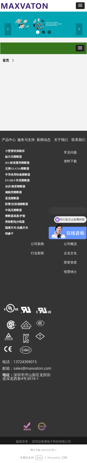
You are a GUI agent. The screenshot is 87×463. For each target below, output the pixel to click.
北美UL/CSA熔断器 (17, 168)
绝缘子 (9, 233)
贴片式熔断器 (13, 156)
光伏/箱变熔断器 (15, 186)
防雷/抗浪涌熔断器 (16, 204)
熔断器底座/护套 (15, 216)
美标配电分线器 (15, 221)
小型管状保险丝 (15, 151)
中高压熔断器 (13, 210)
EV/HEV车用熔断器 (17, 180)
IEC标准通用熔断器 (17, 162)
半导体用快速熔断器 (17, 174)
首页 (6, 60)
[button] (80, 5)
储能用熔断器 (13, 192)
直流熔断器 (12, 198)
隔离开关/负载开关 (16, 227)
